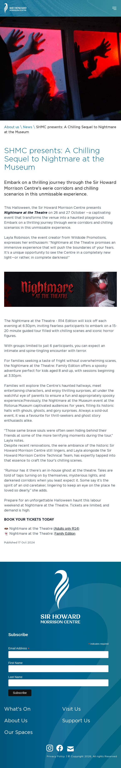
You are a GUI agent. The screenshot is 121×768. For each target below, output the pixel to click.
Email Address (19, 648)
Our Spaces (18, 732)
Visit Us (71, 709)
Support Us (76, 721)
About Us (15, 721)
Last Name (15, 677)
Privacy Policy (56, 756)
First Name (15, 663)
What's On (17, 709)
